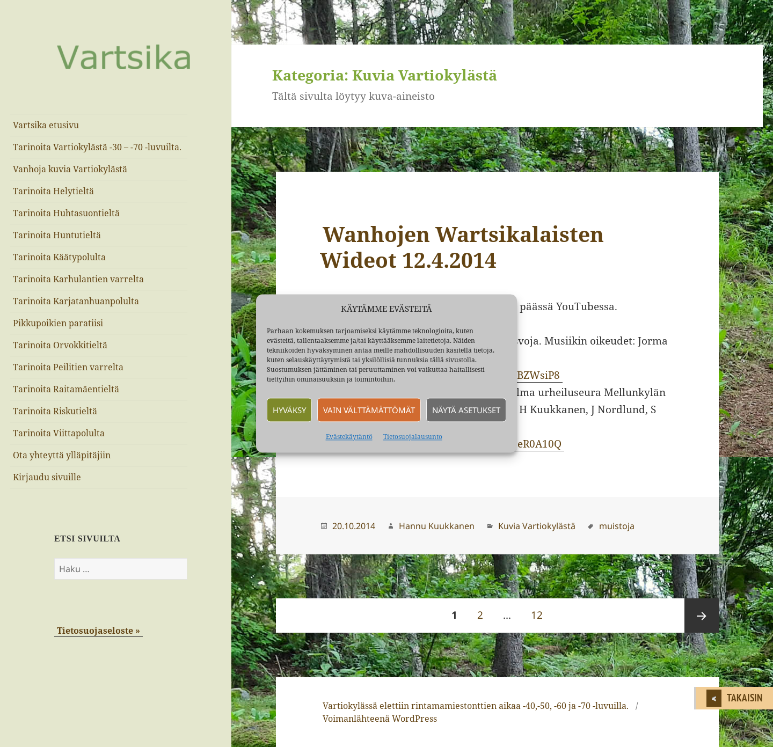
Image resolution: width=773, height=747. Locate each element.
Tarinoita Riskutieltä (55, 411)
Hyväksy (289, 410)
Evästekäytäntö (349, 437)
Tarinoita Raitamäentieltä (66, 389)
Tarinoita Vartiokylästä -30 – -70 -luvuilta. (97, 147)
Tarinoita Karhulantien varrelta (78, 279)
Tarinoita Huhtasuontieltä (66, 213)
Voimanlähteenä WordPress (380, 718)
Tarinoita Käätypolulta (59, 257)
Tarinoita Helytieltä (53, 191)
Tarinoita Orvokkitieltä (60, 345)
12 (540, 610)
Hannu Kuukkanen (437, 526)
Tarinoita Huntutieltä (57, 235)
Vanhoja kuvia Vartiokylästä (70, 169)
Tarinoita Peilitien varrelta (68, 367)
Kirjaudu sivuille (47, 477)
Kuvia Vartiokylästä (536, 526)
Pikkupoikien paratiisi (58, 323)
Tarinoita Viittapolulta (59, 433)
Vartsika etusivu (46, 125)
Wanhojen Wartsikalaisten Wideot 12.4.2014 (462, 246)
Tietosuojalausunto (412, 437)
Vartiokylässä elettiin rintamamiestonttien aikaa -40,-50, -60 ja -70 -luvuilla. (476, 706)
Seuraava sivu (701, 615)
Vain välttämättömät (369, 410)
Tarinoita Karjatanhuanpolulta (76, 301)
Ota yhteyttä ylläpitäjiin (62, 455)
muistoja (617, 526)
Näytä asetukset (466, 410)
